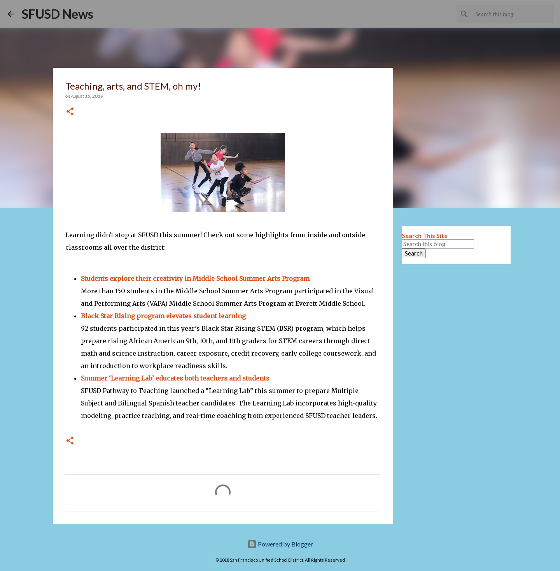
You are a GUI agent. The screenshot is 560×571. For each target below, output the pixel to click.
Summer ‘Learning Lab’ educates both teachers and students (175, 378)
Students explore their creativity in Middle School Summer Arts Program (195, 278)
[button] (70, 112)
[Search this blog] (513, 14)
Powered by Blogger (280, 544)
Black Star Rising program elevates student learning (163, 316)
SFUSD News (57, 13)
